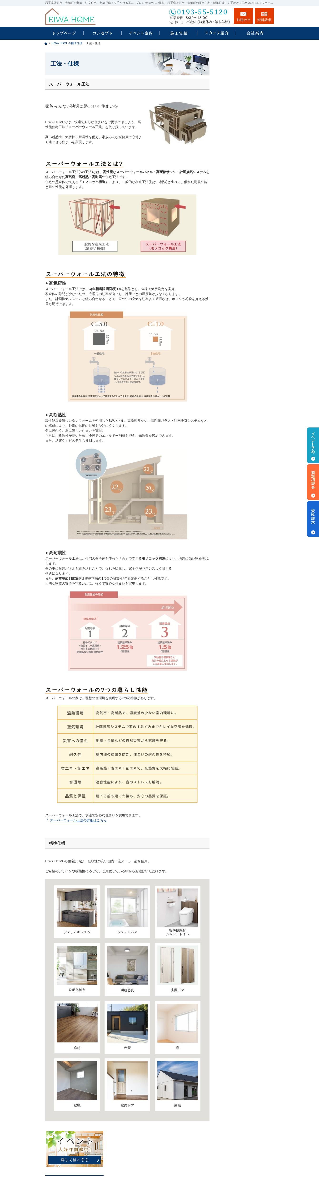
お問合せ (243, 16)
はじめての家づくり (239, 216)
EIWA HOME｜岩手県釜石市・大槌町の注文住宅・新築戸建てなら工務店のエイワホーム (191, 1163)
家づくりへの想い (237, 195)
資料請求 (231, 298)
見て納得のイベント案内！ (244, 154)
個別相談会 (313, 482)
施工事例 (231, 185)
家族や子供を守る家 (239, 226)
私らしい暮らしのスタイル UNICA (244, 129)
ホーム (229, 102)
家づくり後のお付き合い (242, 236)
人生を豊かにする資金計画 (244, 175)
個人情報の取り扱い (239, 328)
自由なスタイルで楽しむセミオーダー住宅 (248, 143)
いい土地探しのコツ (239, 165)
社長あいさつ (234, 257)
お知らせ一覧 (234, 318)
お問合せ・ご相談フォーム (245, 1144)
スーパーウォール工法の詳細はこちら (78, 820)
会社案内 (231, 247)
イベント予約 (313, 445)
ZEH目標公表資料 (237, 277)
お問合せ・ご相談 (237, 308)
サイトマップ (234, 339)
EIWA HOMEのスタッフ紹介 (245, 267)
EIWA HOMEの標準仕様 (242, 206)
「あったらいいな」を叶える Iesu (246, 115)
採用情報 (231, 288)
